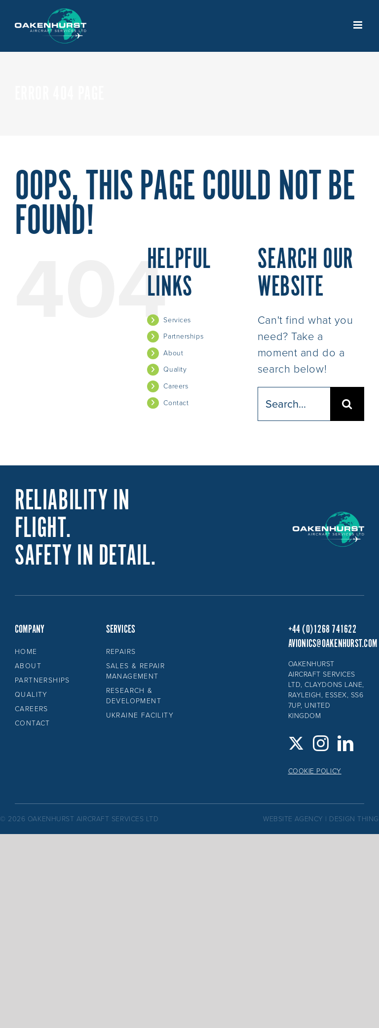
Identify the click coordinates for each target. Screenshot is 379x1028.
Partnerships (183, 336)
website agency (293, 819)
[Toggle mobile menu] (358, 25)
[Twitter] (296, 743)
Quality (175, 369)
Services (176, 320)
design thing (354, 819)
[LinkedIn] (346, 743)
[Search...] (294, 404)
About (173, 353)
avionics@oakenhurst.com (333, 644)
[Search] (347, 404)
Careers (175, 386)
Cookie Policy (314, 771)
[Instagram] (321, 743)
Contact (176, 403)
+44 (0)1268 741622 (322, 629)
